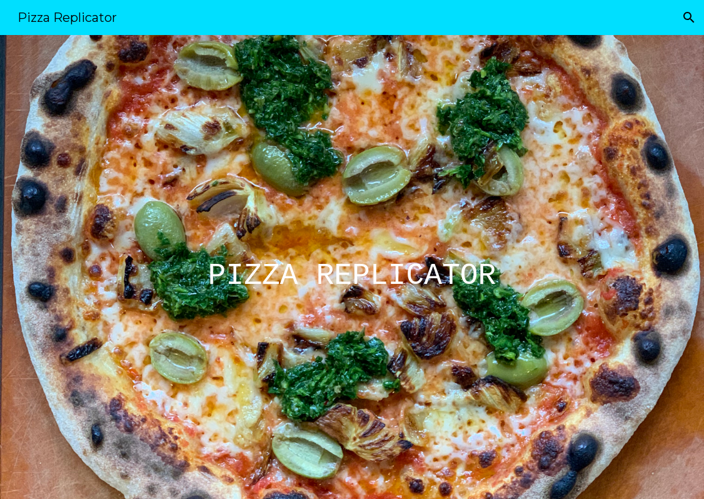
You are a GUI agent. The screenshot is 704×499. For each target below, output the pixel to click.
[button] (689, 18)
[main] (352, 267)
